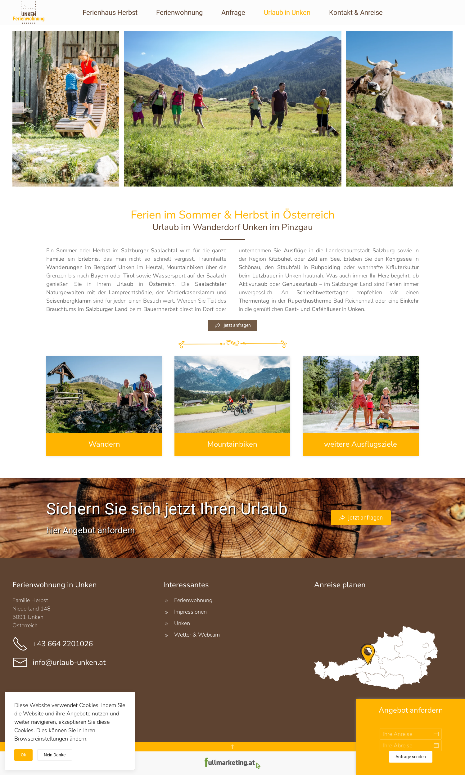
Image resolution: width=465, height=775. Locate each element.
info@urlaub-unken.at (69, 662)
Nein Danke (54, 754)
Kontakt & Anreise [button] (356, 12)
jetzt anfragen (232, 325)
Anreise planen (340, 585)
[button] (28, 109)
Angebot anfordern (411, 710)
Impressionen (190, 611)
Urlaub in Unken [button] (287, 12)
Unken (182, 623)
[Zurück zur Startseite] (30, 16)
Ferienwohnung (179, 12)
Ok (23, 754)
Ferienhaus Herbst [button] (110, 12)
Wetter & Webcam (197, 634)
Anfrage (233, 12)
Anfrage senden (410, 756)
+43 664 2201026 (63, 644)
